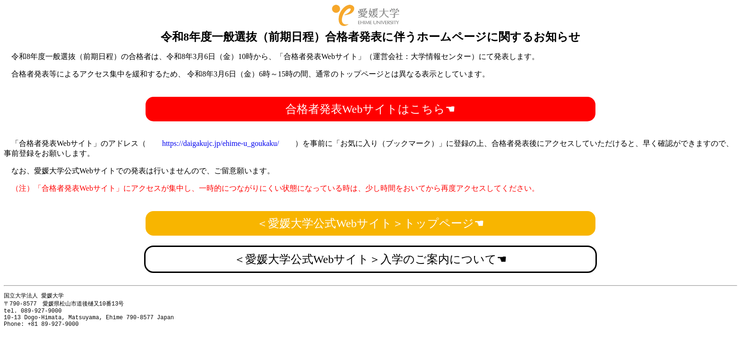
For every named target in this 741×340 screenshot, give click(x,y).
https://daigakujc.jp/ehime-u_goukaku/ (220, 143)
